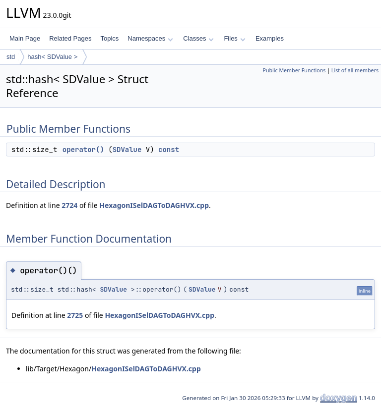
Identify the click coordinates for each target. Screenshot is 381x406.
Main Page (24, 38)
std (10, 56)
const (168, 149)
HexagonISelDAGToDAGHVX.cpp (154, 205)
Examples (269, 38)
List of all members (355, 70)
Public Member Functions (293, 70)
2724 (69, 205)
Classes (198, 38)
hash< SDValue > (52, 56)
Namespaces (150, 38)
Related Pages (70, 38)
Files (234, 38)
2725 (75, 315)
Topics (109, 38)
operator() (83, 149)
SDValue (127, 149)
